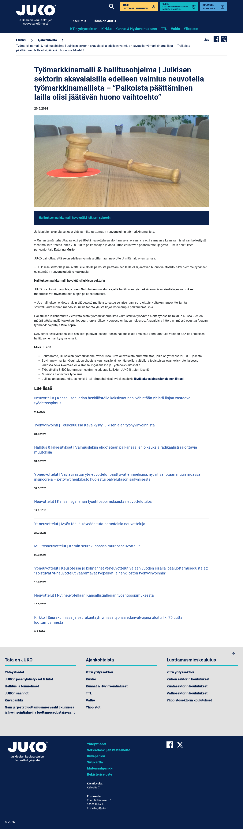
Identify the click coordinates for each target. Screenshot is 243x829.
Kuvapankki (14, 700)
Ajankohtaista (47, 40)
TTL (164, 29)
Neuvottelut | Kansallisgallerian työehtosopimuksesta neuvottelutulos (121, 505)
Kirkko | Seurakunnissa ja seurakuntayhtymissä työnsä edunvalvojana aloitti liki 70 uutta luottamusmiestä (121, 624)
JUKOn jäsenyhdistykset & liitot (29, 679)
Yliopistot (191, 29)
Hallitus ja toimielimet (22, 686)
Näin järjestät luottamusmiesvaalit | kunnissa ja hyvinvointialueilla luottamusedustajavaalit (40, 709)
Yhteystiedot (14, 672)
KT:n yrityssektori (84, 29)
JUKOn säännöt (16, 693)
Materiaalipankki (100, 768)
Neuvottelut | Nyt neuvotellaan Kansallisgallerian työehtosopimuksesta (121, 599)
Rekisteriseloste (99, 774)
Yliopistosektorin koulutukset (189, 700)
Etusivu (21, 40)
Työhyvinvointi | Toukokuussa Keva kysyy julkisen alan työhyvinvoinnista (121, 429)
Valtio (175, 29)
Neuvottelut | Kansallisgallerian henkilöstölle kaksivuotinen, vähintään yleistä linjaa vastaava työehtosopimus (121, 405)
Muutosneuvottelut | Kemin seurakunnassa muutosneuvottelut (121, 550)
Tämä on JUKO (105, 21)
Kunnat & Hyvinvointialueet (136, 29)
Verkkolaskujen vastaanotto (108, 750)
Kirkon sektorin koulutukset (188, 679)
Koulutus (80, 21)
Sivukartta (95, 762)
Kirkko (106, 29)
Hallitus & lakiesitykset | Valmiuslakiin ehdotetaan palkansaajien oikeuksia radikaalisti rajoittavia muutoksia (121, 454)
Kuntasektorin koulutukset (187, 686)
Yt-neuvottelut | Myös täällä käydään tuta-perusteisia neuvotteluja (121, 528)
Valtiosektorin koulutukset (187, 693)
